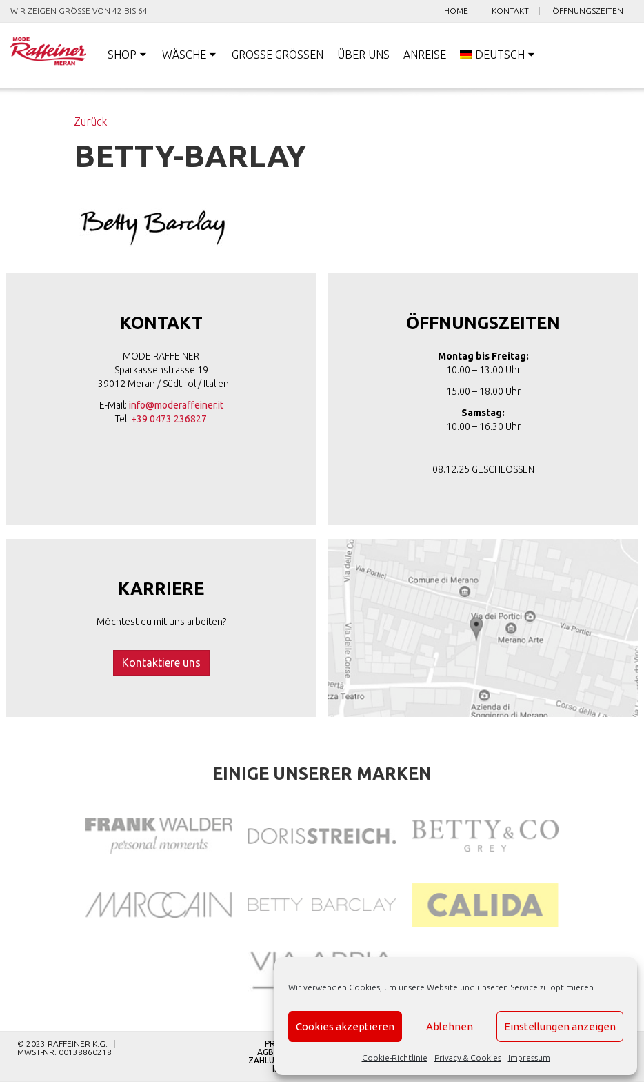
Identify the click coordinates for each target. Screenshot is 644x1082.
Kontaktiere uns (161, 662)
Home (456, 11)
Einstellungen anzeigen (560, 1026)
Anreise (424, 54)
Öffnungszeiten (587, 11)
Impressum (529, 1057)
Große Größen (277, 54)
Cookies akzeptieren (345, 1026)
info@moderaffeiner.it (176, 405)
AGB (265, 1052)
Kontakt (510, 11)
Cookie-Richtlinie (394, 1057)
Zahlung (267, 1060)
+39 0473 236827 (169, 418)
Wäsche (184, 54)
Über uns (363, 54)
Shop (122, 54)
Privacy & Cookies (467, 1057)
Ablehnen (449, 1026)
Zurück (90, 121)
